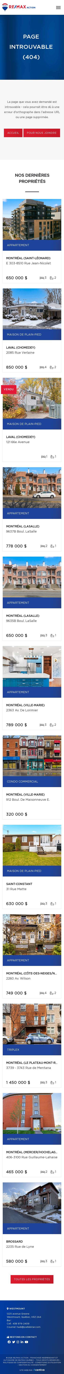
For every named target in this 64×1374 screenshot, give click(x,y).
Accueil (13, 133)
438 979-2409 (21, 1324)
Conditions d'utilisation (48, 1362)
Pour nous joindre (41, 133)
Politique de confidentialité (18, 1362)
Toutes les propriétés (32, 1279)
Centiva (39, 1370)
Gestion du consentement (33, 1365)
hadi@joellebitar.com (28, 1327)
